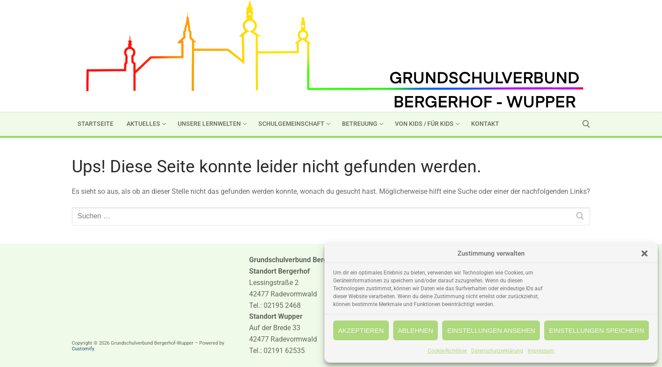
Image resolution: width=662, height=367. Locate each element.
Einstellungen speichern (596, 330)
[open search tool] (586, 124)
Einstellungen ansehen (491, 330)
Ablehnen (415, 330)
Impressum (541, 351)
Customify (83, 349)
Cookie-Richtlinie (447, 351)
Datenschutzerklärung (497, 351)
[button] (644, 253)
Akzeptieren (361, 330)
